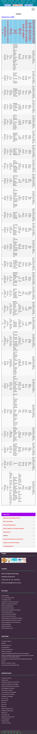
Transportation (5, 647)
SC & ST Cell (4, 698)
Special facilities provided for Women (11, 620)
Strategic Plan (5, 721)
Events (17, 1)
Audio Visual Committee (7, 694)
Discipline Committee (7, 696)
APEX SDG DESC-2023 (7, 628)
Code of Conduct (6, 723)
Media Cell (4, 713)
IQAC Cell (3, 704)
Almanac (23, 1)
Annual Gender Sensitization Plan (10, 665)
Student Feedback (6, 626)
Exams (28, 1)
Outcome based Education (8, 616)
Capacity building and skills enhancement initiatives (15, 653)
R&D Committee (8, 521)
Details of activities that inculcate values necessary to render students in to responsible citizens (17, 656)
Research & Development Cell (11, 518)
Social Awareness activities (8, 614)
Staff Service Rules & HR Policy (9, 604)
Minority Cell (4, 700)
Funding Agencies (8, 546)
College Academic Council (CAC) (10, 682)
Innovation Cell (5, 715)
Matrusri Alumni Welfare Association (11, 610)
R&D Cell (3, 706)
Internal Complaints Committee (9, 684)
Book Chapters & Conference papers (13, 528)
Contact (32, 3)
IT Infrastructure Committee (8, 692)
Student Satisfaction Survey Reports (10, 622)
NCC (15, 3)
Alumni (34, 1)
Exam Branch (4, 680)
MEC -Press (6, 3)
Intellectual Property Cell (7, 717)
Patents (5, 535)
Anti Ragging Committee (8, 688)
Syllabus (3, 643)
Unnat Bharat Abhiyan (7, 612)
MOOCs (3, 661)
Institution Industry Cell (7, 710)
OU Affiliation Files (6, 600)
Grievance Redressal (7, 649)
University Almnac (6, 645)
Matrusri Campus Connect (8, 663)
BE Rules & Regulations (7, 606)
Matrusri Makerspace (9, 525)
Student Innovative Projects (11, 542)
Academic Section (6, 678)
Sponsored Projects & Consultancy (13, 539)
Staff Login (4, 1)
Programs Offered (6, 641)
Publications (6, 532)
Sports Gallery (5, 595)
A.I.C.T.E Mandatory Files (7, 598)
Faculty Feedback (6, 624)
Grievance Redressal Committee (10, 686)
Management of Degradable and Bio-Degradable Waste (16, 659)
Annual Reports (5, 719)
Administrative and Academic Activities (11, 618)
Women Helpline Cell (7, 708)
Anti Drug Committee (7, 690)
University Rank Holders (7, 608)
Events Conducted (6, 651)
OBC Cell (3, 702)
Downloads (21, 3)
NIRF (27, 3)
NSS (12, 3)
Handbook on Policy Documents (10, 602)
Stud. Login (11, 1)
